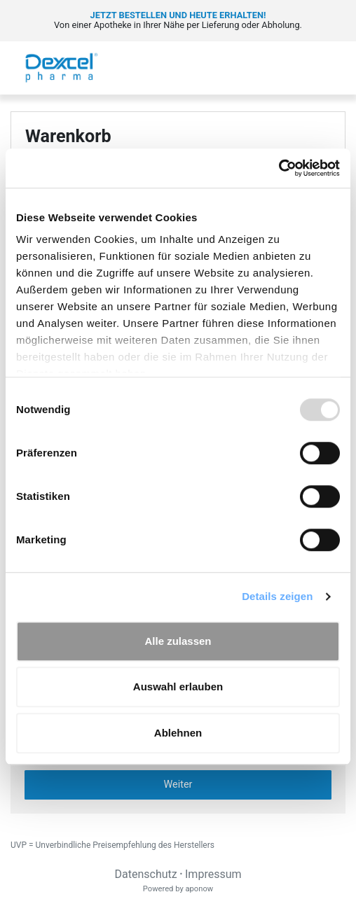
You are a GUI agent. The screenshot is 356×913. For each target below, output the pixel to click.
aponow (199, 888)
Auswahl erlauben (178, 686)
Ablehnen (178, 733)
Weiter (178, 784)
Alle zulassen (177, 641)
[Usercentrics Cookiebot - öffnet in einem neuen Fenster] (278, 168)
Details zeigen (277, 596)
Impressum (213, 874)
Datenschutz (145, 874)
